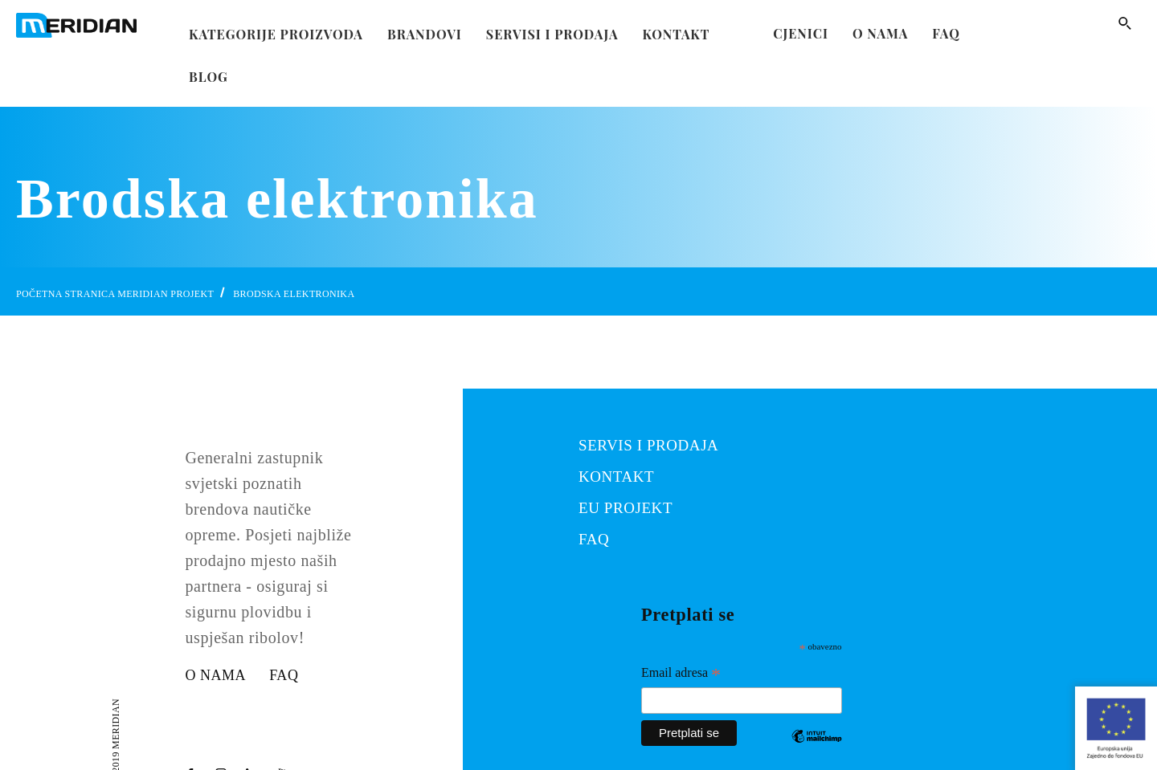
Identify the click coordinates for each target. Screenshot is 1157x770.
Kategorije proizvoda (276, 29)
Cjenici (800, 33)
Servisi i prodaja (552, 29)
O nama (880, 33)
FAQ (946, 33)
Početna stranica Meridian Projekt (115, 294)
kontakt (676, 29)
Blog (208, 72)
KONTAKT (616, 476)
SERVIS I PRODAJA (648, 445)
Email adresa (681, 674)
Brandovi (424, 29)
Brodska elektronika (293, 294)
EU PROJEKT (625, 507)
